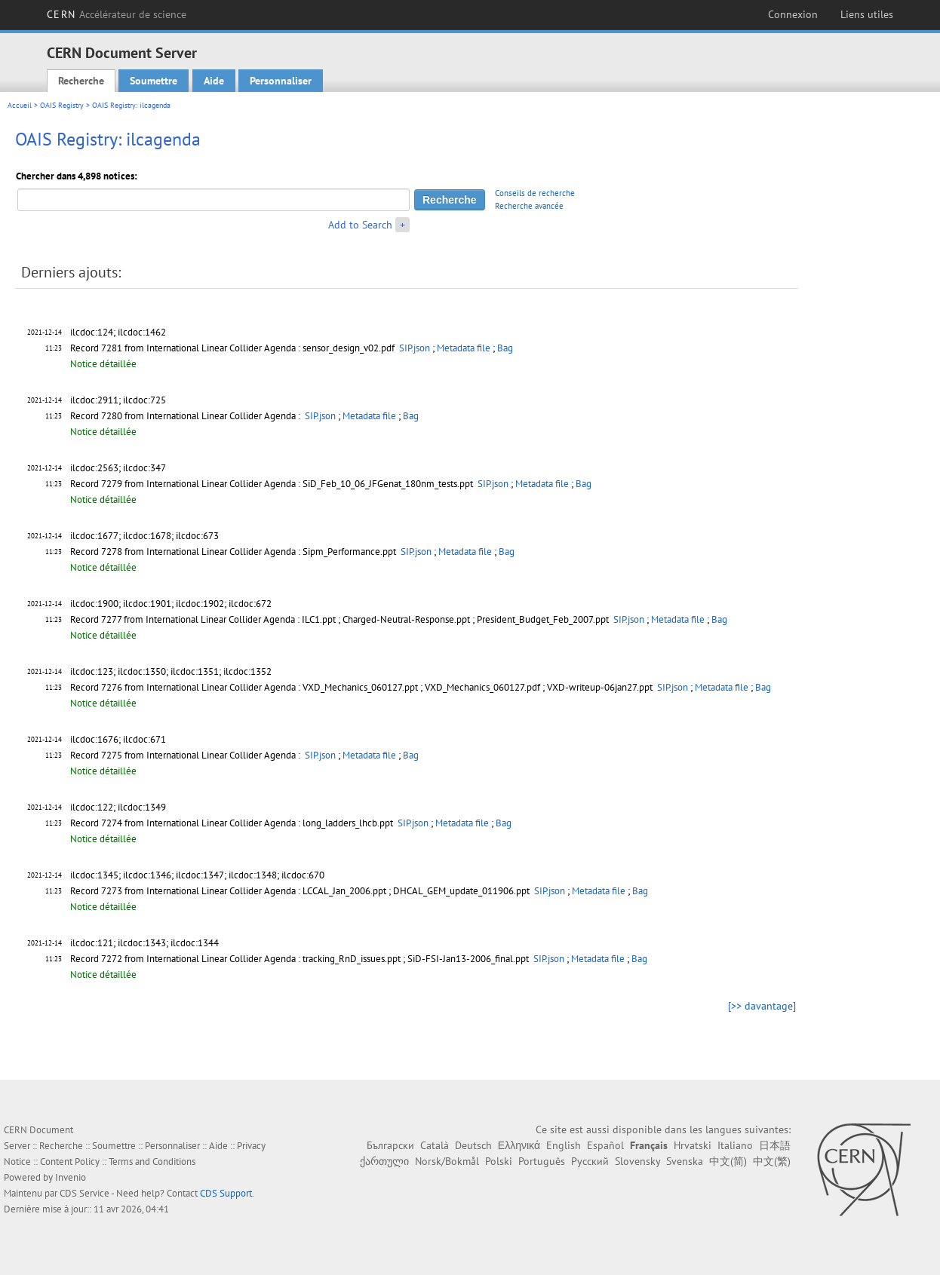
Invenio (70, 1177)
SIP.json (414, 348)
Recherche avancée (529, 206)
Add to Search (360, 224)
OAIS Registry (62, 105)
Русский (590, 1161)
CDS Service (84, 1193)
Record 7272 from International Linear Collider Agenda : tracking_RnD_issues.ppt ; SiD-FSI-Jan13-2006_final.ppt (300, 958)
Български (390, 1145)
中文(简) (728, 1161)
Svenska (684, 1161)
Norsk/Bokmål (447, 1161)
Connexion (793, 14)
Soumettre (153, 80)
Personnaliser (281, 80)
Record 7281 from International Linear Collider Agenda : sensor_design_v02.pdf (233, 348)
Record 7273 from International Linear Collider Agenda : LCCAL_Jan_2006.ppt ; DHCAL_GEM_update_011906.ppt (301, 890)
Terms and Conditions (152, 1161)
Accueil (20, 105)
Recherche (81, 80)
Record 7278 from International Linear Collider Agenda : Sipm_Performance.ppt (234, 551)
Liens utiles (866, 14)
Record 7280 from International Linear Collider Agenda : (186, 415)
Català (434, 1145)
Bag (505, 348)
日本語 (775, 1145)
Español (605, 1145)
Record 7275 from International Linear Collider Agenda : (186, 755)
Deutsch (473, 1145)
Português (541, 1161)
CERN (116, 14)
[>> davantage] (762, 1006)
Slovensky (637, 1161)
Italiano (735, 1145)
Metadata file (463, 348)
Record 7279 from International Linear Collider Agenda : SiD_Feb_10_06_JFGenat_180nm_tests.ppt (272, 483)
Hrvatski (692, 1145)
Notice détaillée (103, 363)
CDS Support (226, 1193)
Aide (214, 80)
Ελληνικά (519, 1145)
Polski (498, 1161)
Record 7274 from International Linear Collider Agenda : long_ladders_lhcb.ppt (232, 823)
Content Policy (70, 1161)
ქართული (384, 1161)
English (563, 1145)
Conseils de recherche (535, 193)
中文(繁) (772, 1161)
